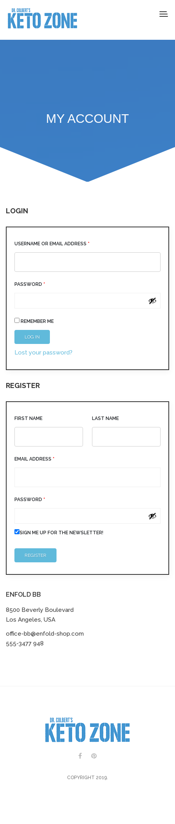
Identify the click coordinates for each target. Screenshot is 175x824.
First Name (28, 418)
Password (29, 284)
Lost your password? (43, 352)
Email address (34, 459)
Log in (32, 337)
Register (35, 555)
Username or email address (52, 243)
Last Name (105, 418)
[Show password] (152, 300)
